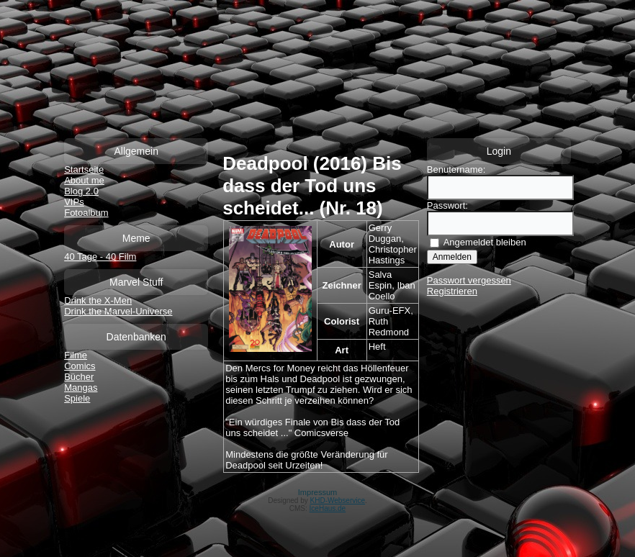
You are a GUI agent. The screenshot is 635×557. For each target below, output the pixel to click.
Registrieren (452, 291)
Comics (79, 366)
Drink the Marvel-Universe (118, 311)
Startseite (84, 169)
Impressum (317, 492)
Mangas (80, 387)
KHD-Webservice (338, 500)
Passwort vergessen (469, 280)
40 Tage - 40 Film (100, 256)
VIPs (74, 201)
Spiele (77, 398)
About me (84, 180)
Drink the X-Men (98, 300)
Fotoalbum (86, 212)
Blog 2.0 (81, 191)
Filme (75, 355)
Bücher (79, 376)
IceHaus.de (328, 508)
